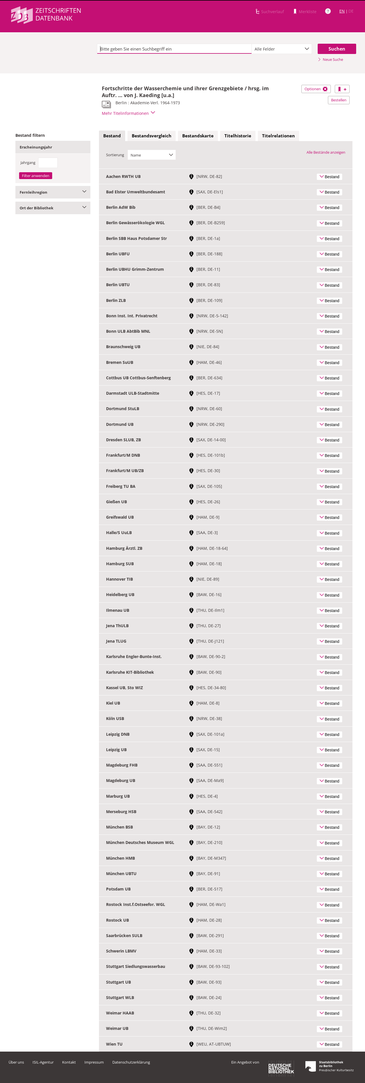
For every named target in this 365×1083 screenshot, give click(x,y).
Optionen (316, 88)
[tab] (112, 136)
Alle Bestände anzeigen (326, 152)
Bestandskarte (198, 136)
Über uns (16, 1062)
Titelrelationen (278, 136)
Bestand (112, 136)
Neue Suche (330, 59)
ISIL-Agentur (43, 1062)
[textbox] (174, 49)
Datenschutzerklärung (131, 1062)
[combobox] (282, 49)
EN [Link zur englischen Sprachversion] (342, 11)
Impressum (94, 1062)
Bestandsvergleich (151, 136)
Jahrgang (28, 162)
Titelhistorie (237, 136)
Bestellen (338, 100)
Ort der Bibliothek (53, 207)
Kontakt (69, 1062)
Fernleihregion (53, 192)
